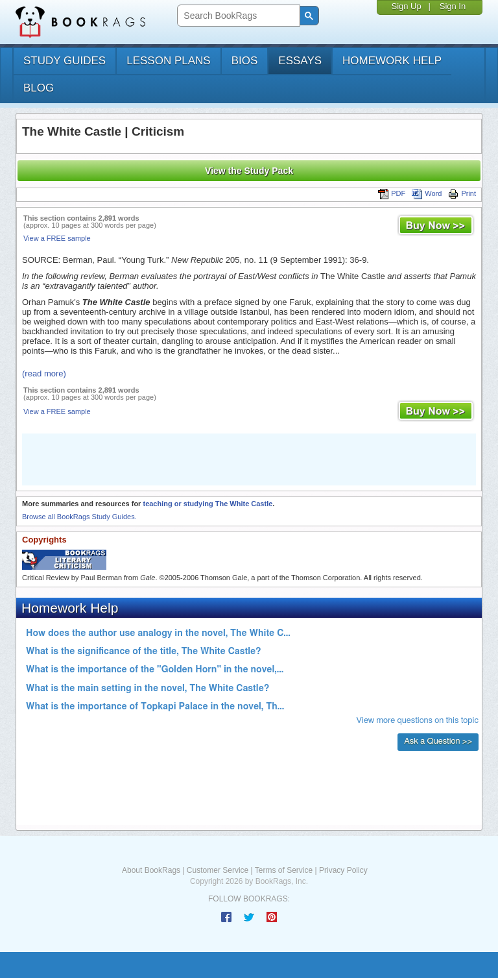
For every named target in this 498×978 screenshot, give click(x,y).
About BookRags (151, 870)
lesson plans (168, 61)
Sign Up (406, 6)
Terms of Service (284, 870)
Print (462, 193)
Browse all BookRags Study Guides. (79, 516)
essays (300, 61)
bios (244, 61)
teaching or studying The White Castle (207, 503)
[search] (237, 15)
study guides (64, 61)
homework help (392, 61)
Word (427, 193)
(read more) (44, 373)
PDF (391, 193)
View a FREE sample (57, 238)
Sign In (453, 6)
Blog (38, 88)
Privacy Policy (343, 870)
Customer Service (217, 870)
